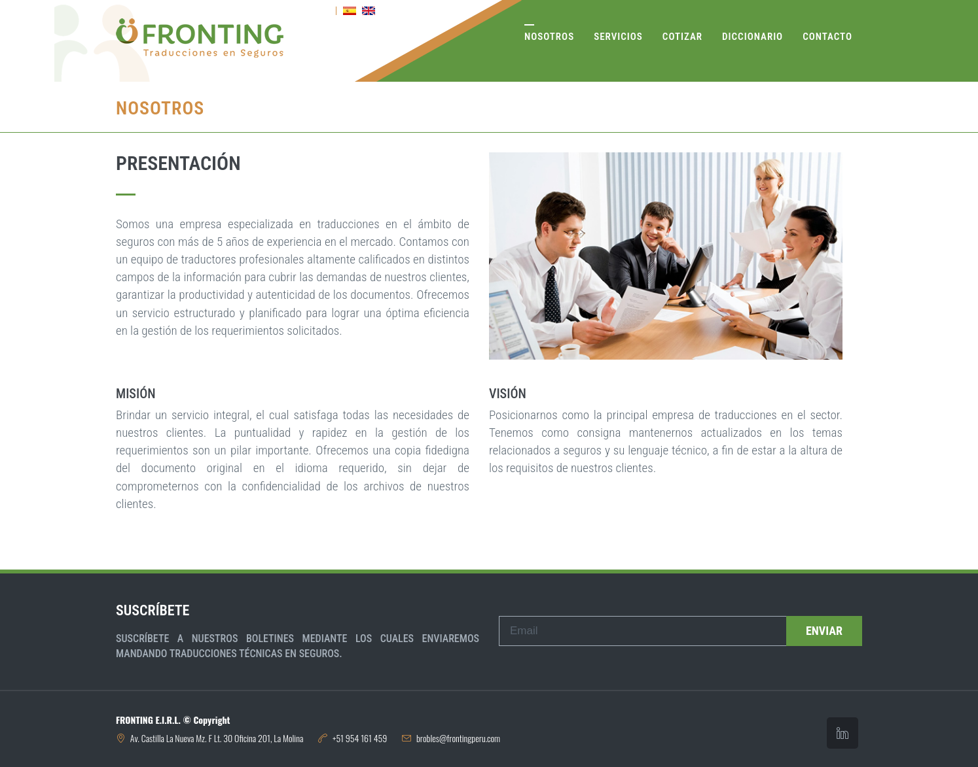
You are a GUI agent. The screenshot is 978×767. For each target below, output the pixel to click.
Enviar (824, 631)
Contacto (827, 37)
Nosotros (549, 37)
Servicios (618, 37)
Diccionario (752, 37)
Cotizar (682, 37)
